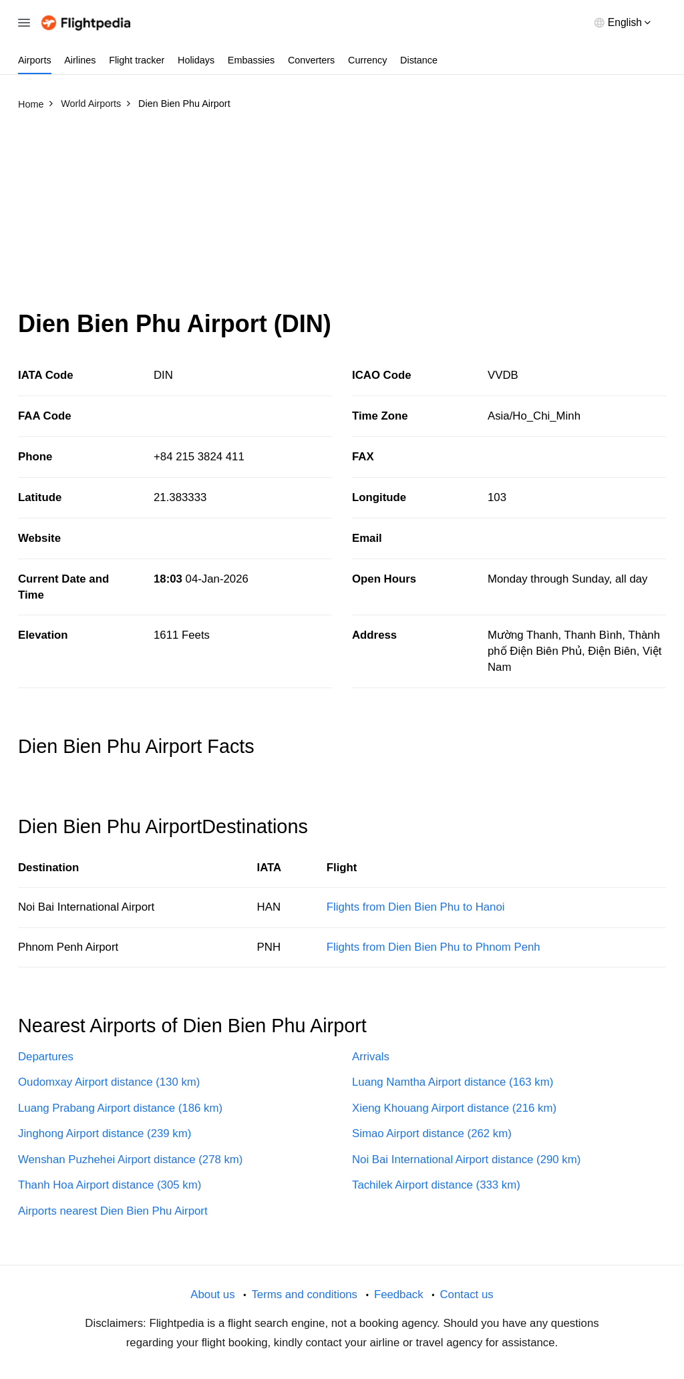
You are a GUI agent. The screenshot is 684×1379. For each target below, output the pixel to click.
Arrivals (370, 1056)
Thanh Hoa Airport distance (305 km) (109, 1185)
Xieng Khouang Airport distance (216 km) (454, 1108)
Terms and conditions (304, 1294)
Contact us (466, 1294)
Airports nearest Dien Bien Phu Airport (113, 1211)
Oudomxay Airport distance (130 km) (109, 1082)
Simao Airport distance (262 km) (432, 1133)
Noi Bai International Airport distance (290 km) (466, 1159)
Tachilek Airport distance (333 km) (436, 1185)
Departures (45, 1056)
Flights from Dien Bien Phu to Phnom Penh (433, 947)
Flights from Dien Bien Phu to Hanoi (416, 907)
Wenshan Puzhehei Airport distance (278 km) (130, 1159)
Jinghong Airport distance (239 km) (104, 1133)
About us (212, 1294)
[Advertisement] (342, 215)
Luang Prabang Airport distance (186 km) (120, 1108)
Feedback (398, 1294)
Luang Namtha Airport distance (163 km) (452, 1082)
